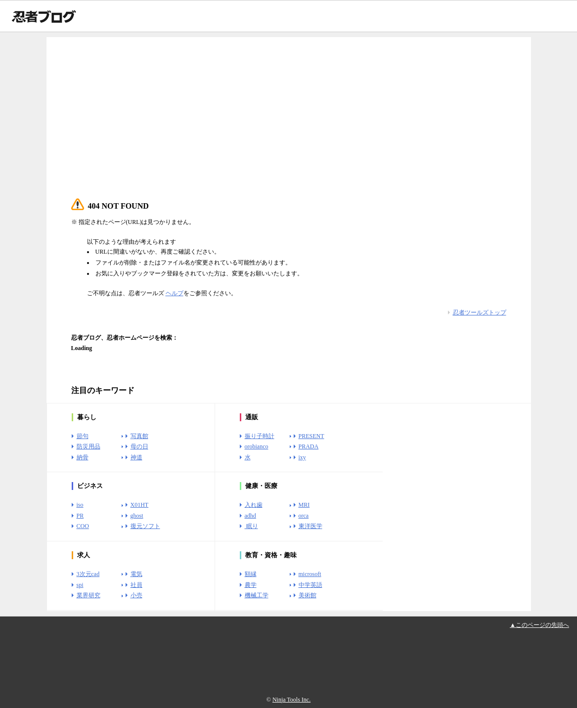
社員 (136, 584)
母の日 (139, 446)
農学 (251, 584)
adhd (250, 515)
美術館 (307, 595)
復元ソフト (145, 526)
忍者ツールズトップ (479, 312)
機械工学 (256, 595)
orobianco (256, 446)
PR (80, 515)
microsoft (310, 574)
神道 (136, 457)
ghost (137, 515)
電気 (136, 574)
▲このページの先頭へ (539, 624)
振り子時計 (259, 436)
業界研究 (88, 595)
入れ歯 (254, 504)
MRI (304, 504)
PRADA (309, 446)
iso (80, 504)
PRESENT (311, 436)
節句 (83, 436)
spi (80, 584)
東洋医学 (310, 526)
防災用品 (88, 446)
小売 (136, 595)
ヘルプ (174, 293)
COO (83, 526)
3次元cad (88, 574)
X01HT (140, 504)
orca (304, 515)
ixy (302, 457)
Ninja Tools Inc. (291, 699)
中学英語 (310, 584)
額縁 (251, 574)
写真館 (139, 436)
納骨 (83, 457)
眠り (251, 526)
